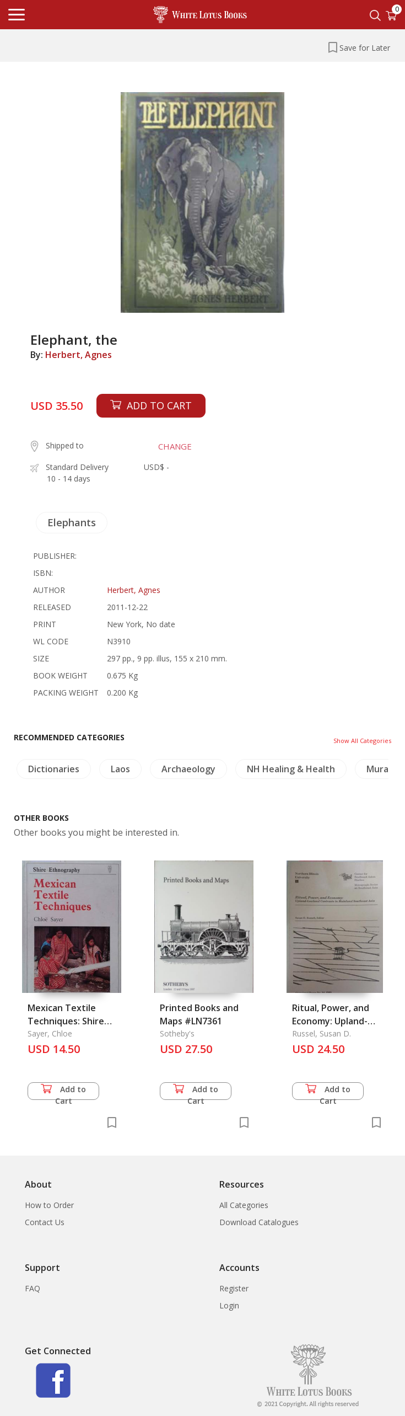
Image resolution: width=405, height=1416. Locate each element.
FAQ (32, 1288)
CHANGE (175, 446)
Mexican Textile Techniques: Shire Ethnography (66, 1021)
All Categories (243, 1205)
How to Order (49, 1205)
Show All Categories (362, 740)
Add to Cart (63, 1092)
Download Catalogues (259, 1222)
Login (229, 1305)
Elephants (71, 522)
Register (234, 1288)
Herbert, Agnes (78, 355)
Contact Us (44, 1222)
